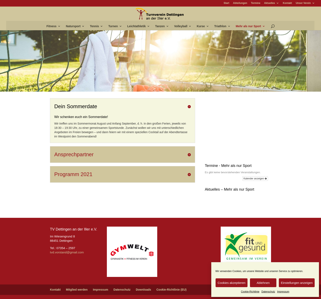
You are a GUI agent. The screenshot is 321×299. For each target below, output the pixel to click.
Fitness (51, 26)
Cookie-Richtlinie (250, 291)
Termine (255, 3)
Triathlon (220, 26)
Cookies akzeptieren (231, 282)
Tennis (94, 26)
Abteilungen (240, 3)
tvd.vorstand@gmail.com (67, 252)
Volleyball (180, 26)
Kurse (201, 26)
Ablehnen (263, 282)
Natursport (73, 26)
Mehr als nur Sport (248, 26)
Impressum (283, 291)
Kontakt (287, 3)
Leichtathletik (136, 26)
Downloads (143, 289)
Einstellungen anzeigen (297, 282)
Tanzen (160, 26)
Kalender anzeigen (255, 178)
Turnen (113, 26)
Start (226, 3)
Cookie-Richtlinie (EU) (171, 289)
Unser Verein (303, 3)
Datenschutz (268, 291)
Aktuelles (269, 3)
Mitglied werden (77, 289)
